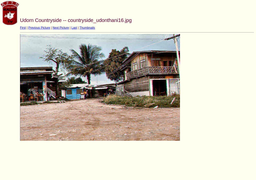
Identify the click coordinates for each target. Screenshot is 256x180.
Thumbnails (87, 28)
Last (74, 28)
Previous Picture (39, 28)
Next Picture (60, 28)
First (23, 28)
